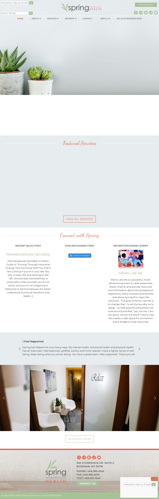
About (35, 19)
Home (20, 19)
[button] (4, 398)
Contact (87, 19)
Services (52, 19)
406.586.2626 (95, 471)
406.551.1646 (92, 478)
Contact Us (87, 483)
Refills (104, 19)
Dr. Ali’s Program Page (129, 19)
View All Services (79, 219)
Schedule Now (145, 5)
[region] (79, 398)
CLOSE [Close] (154, 479)
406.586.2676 (91, 474)
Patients (69, 19)
